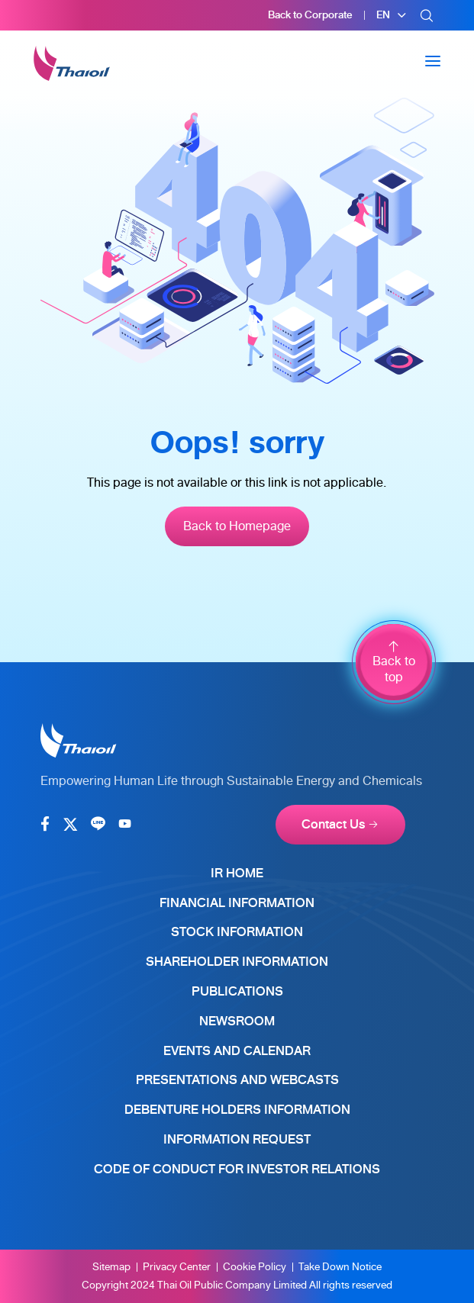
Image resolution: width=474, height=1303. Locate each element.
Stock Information (237, 932)
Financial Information (237, 903)
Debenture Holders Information (237, 1109)
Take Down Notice (340, 1267)
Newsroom (237, 1021)
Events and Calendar (237, 1051)
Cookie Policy (254, 1267)
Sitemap (111, 1267)
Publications (237, 991)
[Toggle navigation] (432, 61)
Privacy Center (177, 1267)
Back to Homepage (237, 526)
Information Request (237, 1139)
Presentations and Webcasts (237, 1080)
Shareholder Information (237, 961)
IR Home (237, 873)
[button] (391, 15)
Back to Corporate (310, 15)
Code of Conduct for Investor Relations (237, 1169)
